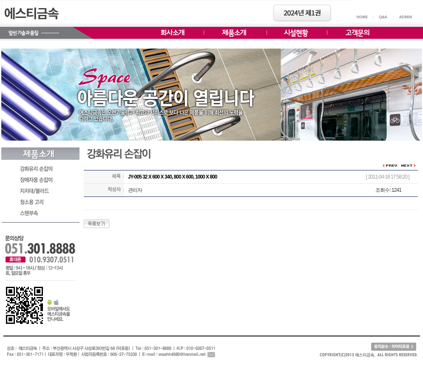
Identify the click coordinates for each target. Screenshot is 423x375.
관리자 (135, 190)
